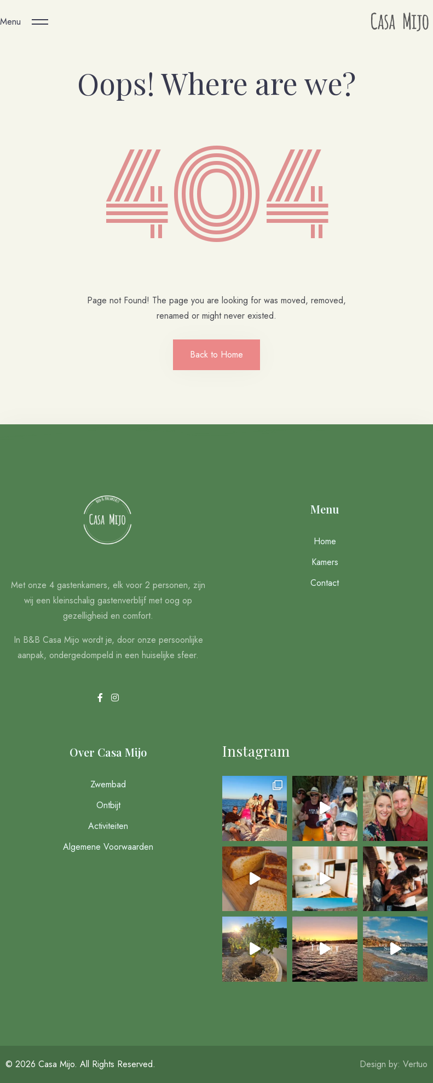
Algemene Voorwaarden (108, 846)
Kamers (324, 562)
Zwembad (108, 784)
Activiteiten (108, 826)
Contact (324, 583)
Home (325, 541)
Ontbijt (108, 805)
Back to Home (216, 354)
